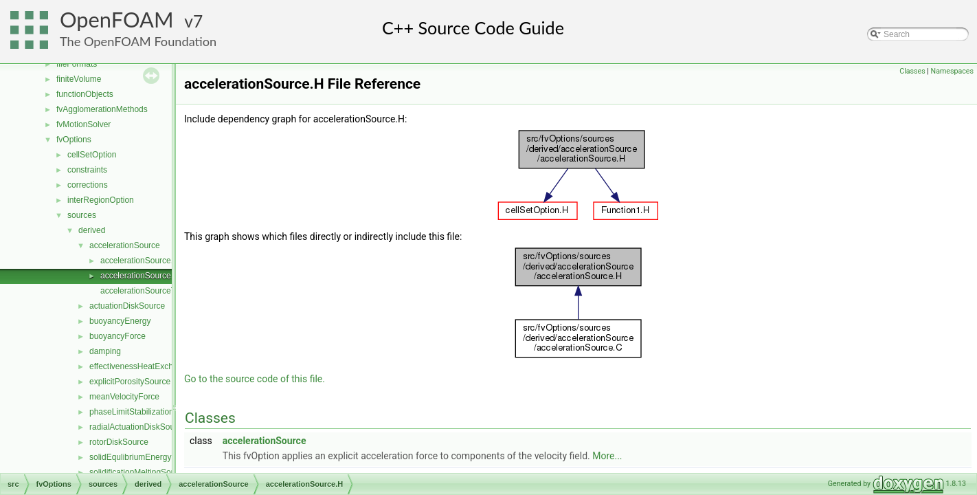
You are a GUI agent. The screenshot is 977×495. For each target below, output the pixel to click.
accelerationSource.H (139, 275)
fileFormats (76, 64)
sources (81, 215)
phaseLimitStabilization (131, 412)
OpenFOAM (117, 19)
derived (91, 230)
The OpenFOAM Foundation (138, 41)
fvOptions (73, 139)
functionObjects (84, 94)
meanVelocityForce (124, 397)
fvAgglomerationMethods (102, 109)
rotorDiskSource (118, 442)
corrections (87, 185)
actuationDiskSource (127, 306)
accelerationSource (124, 245)
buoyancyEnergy (119, 321)
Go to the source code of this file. (254, 378)
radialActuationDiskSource (137, 427)
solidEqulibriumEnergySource (143, 457)
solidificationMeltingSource (138, 472)
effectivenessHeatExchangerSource (155, 366)
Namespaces (952, 71)
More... (607, 455)
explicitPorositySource (129, 381)
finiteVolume (78, 79)
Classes (912, 71)
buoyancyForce (117, 336)
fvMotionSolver (83, 124)
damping (105, 351)
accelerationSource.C (139, 260)
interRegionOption (100, 200)
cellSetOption (91, 155)
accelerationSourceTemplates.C (158, 291)
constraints (87, 170)
